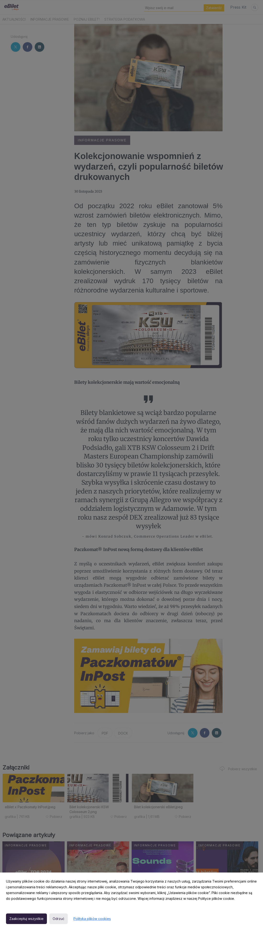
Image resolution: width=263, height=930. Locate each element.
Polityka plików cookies (92, 919)
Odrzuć (58, 919)
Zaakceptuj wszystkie (26, 919)
